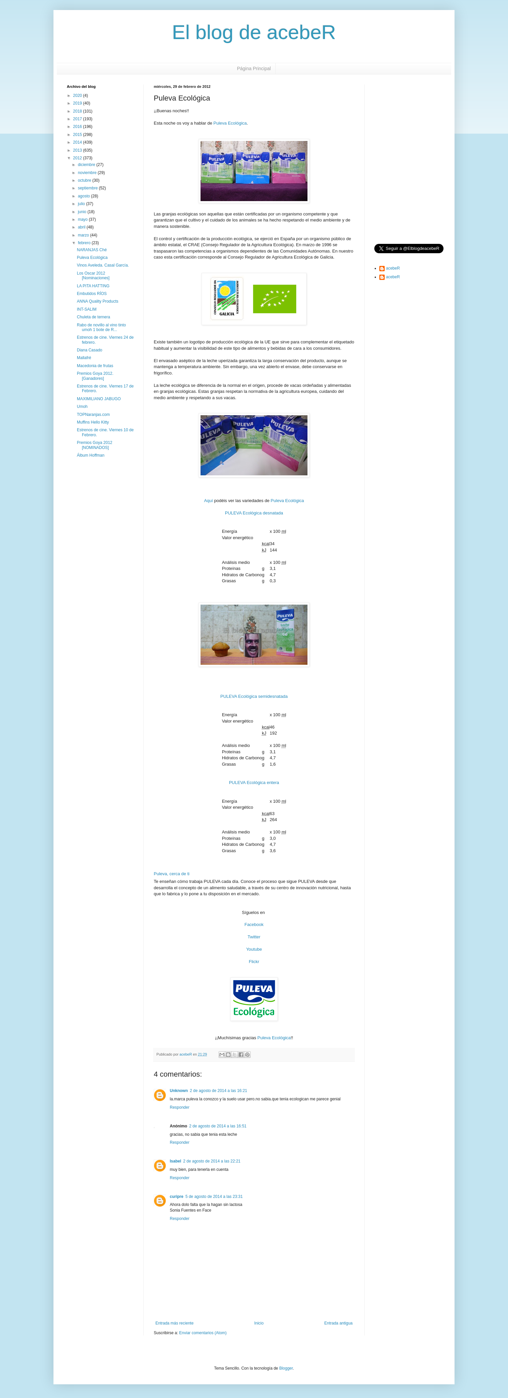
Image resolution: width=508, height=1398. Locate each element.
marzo (84, 235)
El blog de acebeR (254, 32)
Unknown (179, 1090)
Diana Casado (89, 350)
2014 (78, 142)
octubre (85, 180)
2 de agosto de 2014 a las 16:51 (217, 1126)
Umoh (82, 406)
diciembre (87, 164)
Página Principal (254, 68)
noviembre (88, 172)
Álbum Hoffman (90, 455)
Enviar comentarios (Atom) (203, 1333)
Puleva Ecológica (230, 123)
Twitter (254, 936)
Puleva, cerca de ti (171, 873)
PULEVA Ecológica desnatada (254, 512)
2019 (78, 103)
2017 (78, 119)
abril (82, 227)
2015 (78, 134)
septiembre (88, 188)
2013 (78, 150)
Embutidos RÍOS (92, 293)
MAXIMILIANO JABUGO (99, 399)
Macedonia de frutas (95, 365)
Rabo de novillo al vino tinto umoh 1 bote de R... (101, 327)
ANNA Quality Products (97, 301)
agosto (84, 196)
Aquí (208, 500)
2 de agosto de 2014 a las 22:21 (211, 1161)
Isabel (175, 1161)
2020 (78, 95)
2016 (78, 126)
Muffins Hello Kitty (93, 422)
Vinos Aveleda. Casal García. (103, 265)
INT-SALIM (87, 309)
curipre (176, 1196)
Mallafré (84, 357)
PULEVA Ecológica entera (254, 782)
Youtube (254, 949)
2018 (78, 111)
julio (82, 203)
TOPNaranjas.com (93, 414)
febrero (85, 243)
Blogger (286, 1368)
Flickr (254, 961)
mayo (83, 219)
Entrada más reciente (174, 1323)
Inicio (259, 1323)
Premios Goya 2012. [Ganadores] (95, 375)
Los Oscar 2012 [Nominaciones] (93, 275)
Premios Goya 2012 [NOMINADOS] (94, 445)
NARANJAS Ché (92, 250)
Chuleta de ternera (93, 317)
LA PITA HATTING (93, 286)
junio (83, 211)
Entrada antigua (338, 1323)
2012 (78, 158)
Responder (179, 1107)
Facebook (253, 924)
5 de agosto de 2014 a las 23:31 (214, 1196)
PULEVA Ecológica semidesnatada (253, 696)
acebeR (393, 268)
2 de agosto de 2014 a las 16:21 (218, 1090)
